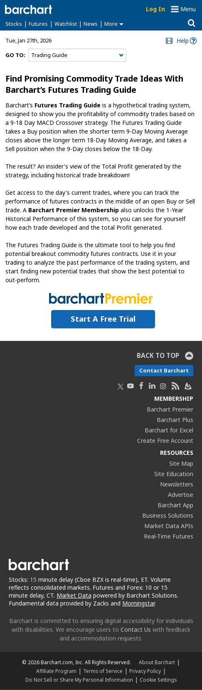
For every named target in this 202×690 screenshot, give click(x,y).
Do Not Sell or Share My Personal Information (79, 679)
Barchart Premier (170, 409)
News (91, 23)
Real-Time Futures (168, 536)
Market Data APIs (168, 526)
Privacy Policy (145, 671)
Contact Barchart (164, 370)
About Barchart (157, 662)
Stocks (13, 23)
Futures (38, 23)
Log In (155, 9)
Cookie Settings (158, 679)
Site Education (173, 474)
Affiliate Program (56, 671)
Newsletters (176, 484)
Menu (188, 9)
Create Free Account (165, 440)
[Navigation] (77, 55)
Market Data (74, 595)
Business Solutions (167, 515)
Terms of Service (103, 671)
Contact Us (136, 629)
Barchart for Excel (169, 430)
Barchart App (175, 505)
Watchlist (65, 23)
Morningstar (138, 603)
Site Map (181, 463)
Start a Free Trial (103, 319)
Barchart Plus (175, 420)
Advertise (180, 495)
